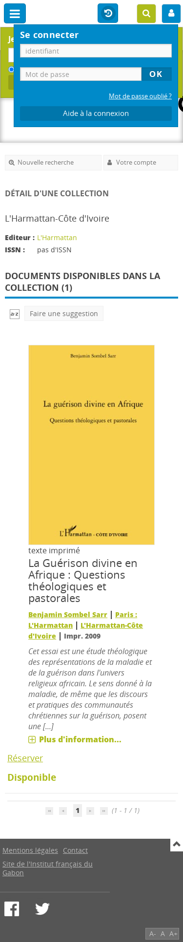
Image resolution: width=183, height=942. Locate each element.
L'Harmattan (57, 237)
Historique (108, 13)
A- (152, 933)
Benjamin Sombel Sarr (67, 614)
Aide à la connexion (96, 113)
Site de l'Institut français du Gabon (47, 868)
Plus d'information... (80, 739)
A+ (173, 933)
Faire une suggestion (64, 313)
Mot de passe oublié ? (140, 96)
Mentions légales (30, 850)
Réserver (25, 758)
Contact (75, 850)
